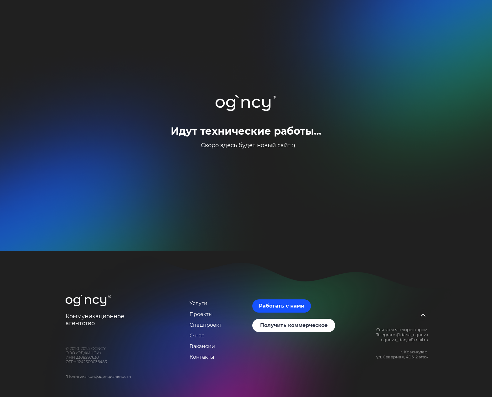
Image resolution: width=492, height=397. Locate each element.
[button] (281, 306)
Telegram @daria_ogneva (402, 334)
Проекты (201, 314)
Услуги (198, 303)
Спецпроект (206, 325)
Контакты (202, 357)
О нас (197, 336)
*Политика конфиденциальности (98, 376)
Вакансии (202, 346)
